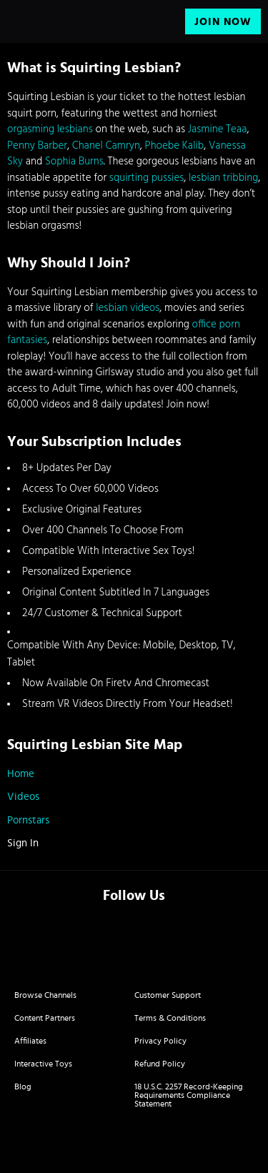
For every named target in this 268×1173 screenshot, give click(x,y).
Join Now (223, 21)
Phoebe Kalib (174, 145)
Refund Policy (159, 1063)
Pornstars (28, 820)
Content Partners (44, 1018)
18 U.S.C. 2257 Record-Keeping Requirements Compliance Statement (188, 1095)
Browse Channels (45, 995)
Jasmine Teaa (217, 129)
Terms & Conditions (170, 1018)
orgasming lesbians (50, 129)
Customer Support (167, 995)
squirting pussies (146, 178)
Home (20, 773)
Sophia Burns (74, 161)
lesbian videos (127, 308)
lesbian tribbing (223, 178)
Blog (22, 1086)
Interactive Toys (43, 1063)
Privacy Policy (160, 1040)
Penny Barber (37, 145)
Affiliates (30, 1040)
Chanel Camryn (106, 145)
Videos (23, 796)
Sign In (23, 843)
